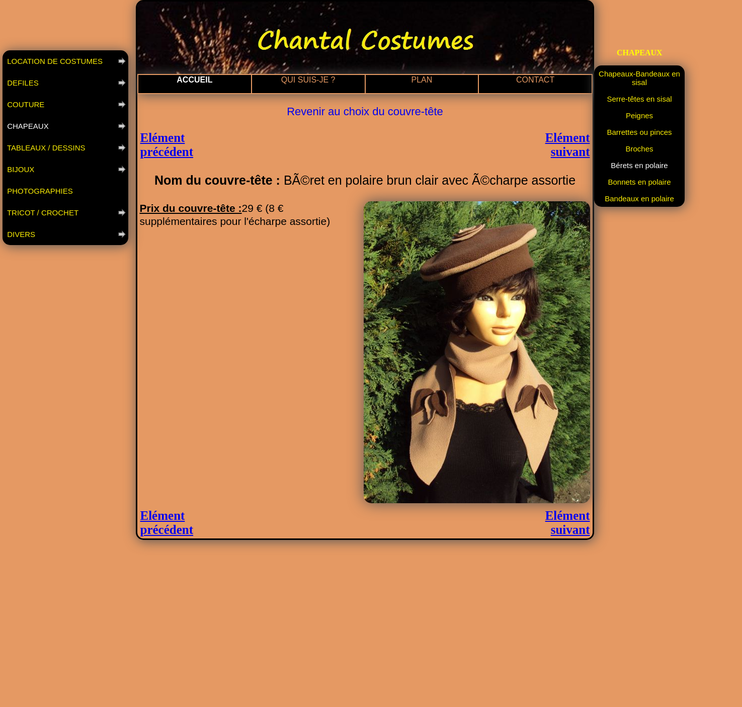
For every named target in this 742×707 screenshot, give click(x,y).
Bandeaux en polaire (639, 198)
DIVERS (20, 234)
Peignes (639, 115)
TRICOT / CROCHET (41, 212)
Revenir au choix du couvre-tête (365, 111)
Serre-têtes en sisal (639, 99)
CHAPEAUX (27, 126)
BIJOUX (19, 169)
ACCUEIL (194, 79)
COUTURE (24, 104)
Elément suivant (567, 145)
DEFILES (22, 82)
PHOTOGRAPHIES (39, 191)
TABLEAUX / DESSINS (45, 147)
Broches (639, 148)
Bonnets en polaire (639, 182)
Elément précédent (167, 145)
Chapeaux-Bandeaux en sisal (639, 78)
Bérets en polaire (639, 165)
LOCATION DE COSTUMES (54, 61)
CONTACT (535, 79)
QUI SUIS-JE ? (308, 79)
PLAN (421, 79)
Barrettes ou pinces (639, 132)
